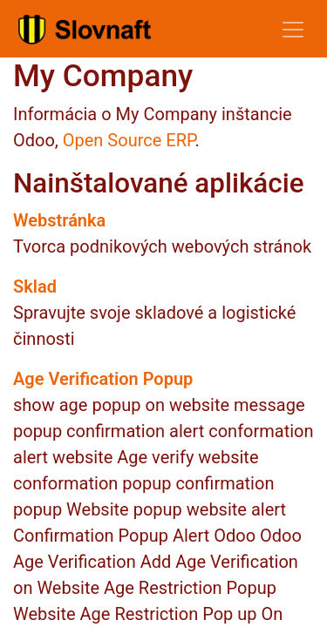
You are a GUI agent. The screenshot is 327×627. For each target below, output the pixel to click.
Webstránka (59, 220)
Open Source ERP (129, 140)
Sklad (35, 286)
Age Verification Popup (103, 378)
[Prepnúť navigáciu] (293, 29)
